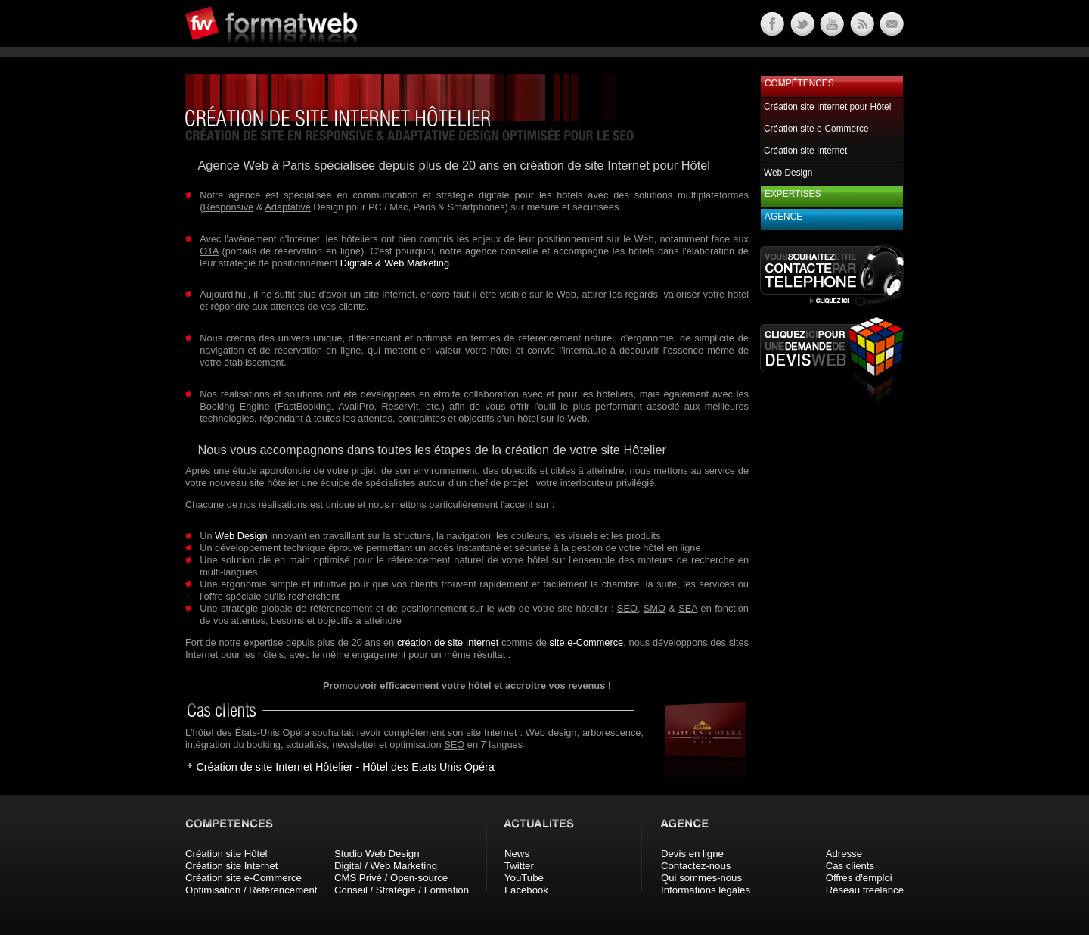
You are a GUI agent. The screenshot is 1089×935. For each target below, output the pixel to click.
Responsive (228, 207)
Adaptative (287, 207)
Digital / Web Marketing (385, 865)
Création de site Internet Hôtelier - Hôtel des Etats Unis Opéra (345, 767)
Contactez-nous (696, 865)
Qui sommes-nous (701, 878)
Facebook (526, 890)
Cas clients (850, 865)
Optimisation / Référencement (251, 890)
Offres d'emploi (859, 878)
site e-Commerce (587, 642)
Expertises (793, 194)
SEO (627, 608)
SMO (655, 608)
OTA (209, 251)
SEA (687, 608)
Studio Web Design (377, 853)
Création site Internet (805, 150)
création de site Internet (447, 642)
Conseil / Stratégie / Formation (401, 890)
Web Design (241, 535)
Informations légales (705, 890)
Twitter (519, 865)
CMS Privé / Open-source (391, 878)
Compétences (799, 83)
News (516, 853)
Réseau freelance (865, 890)
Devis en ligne (692, 853)
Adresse (844, 853)
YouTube (524, 878)
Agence (783, 216)
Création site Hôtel (226, 853)
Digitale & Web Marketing (394, 263)
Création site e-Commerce (816, 128)
